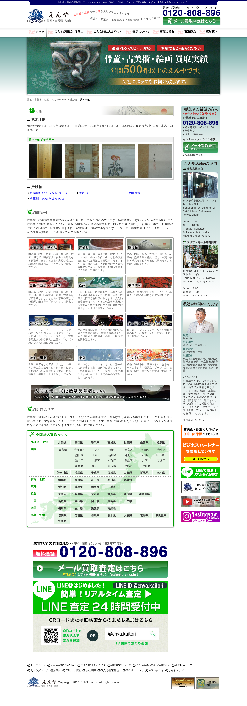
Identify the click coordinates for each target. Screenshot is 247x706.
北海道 (62, 442)
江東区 (96, 455)
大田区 (145, 455)
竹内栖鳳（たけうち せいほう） (49, 192)
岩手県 (95, 442)
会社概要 (91, 670)
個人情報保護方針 (111, 670)
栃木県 (161, 472)
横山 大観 (134, 192)
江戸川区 (145, 466)
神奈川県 (62, 472)
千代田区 (79, 449)
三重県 (111, 487)
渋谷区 (79, 460)
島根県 (79, 501)
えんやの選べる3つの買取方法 (153, 665)
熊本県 (111, 515)
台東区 (161, 449)
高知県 (111, 508)
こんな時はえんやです (107, 31)
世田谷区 (161, 455)
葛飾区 (128, 466)
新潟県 (62, 479)
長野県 (79, 479)
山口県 (128, 501)
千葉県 (95, 472)
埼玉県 (79, 472)
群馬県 (144, 472)
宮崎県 (144, 515)
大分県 (128, 515)
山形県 (144, 442)
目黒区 (128, 455)
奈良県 (128, 494)
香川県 (79, 508)
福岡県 (62, 515)
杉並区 (112, 460)
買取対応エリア (183, 665)
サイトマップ (176, 670)
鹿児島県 (160, 515)
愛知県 (62, 487)
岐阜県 (79, 487)
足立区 (112, 466)
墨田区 (79, 455)
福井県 (128, 479)
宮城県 (111, 442)
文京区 (145, 449)
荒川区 (161, 460)
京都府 (95, 494)
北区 (145, 460)
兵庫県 (79, 494)
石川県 (111, 479)
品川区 (112, 455)
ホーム (40, 31)
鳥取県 (62, 501)
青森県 (79, 442)
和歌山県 (144, 494)
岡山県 (95, 501)
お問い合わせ (155, 670)
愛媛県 (95, 508)
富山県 (95, 479)
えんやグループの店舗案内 (45, 670)
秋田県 (128, 442)
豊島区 (128, 460)
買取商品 (190, 31)
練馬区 (96, 466)
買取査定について (121, 665)
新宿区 (128, 449)
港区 (112, 449)
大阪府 (62, 494)
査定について (141, 31)
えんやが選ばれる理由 (68, 31)
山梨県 (128, 472)
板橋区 (79, 466)
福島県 (161, 442)
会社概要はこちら (193, 420)
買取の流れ (167, 31)
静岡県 (95, 487)
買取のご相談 (73, 670)
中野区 (96, 460)
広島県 (111, 501)
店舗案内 (211, 31)
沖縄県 (62, 521)
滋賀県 (111, 494)
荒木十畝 (84, 192)
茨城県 (111, 472)
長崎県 (95, 515)
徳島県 (62, 508)
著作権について (134, 670)
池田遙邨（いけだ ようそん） (48, 198)
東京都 (63, 449)
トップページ (38, 665)
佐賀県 (79, 515)
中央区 (96, 449)
